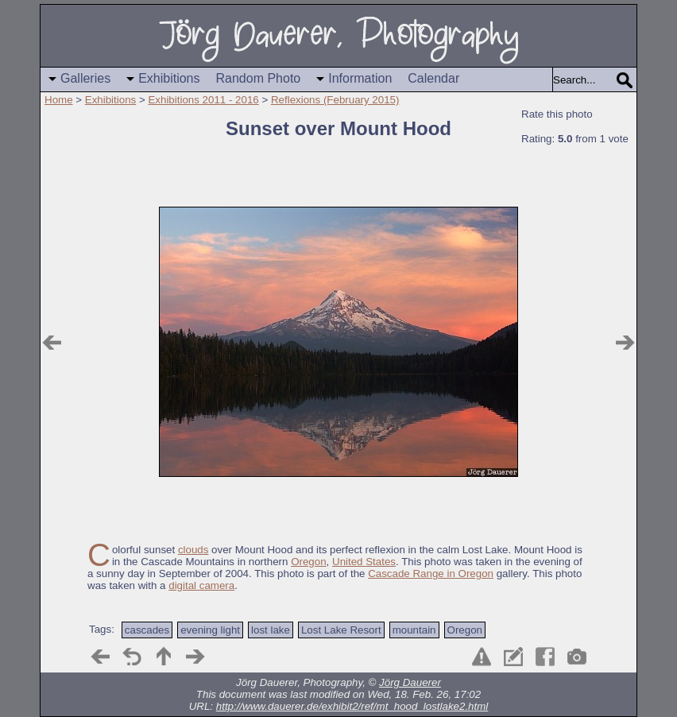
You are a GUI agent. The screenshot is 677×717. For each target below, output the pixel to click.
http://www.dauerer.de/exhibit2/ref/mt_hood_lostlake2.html (352, 706)
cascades (147, 630)
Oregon (308, 562)
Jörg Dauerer (410, 682)
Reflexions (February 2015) (335, 100)
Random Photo (258, 78)
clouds (193, 550)
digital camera (201, 585)
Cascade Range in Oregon (430, 573)
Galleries (85, 78)
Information (360, 78)
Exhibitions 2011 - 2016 (203, 100)
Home (58, 100)
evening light (210, 630)
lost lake (270, 630)
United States (364, 562)
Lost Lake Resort (341, 630)
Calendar (433, 78)
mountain (414, 630)
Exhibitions (168, 78)
